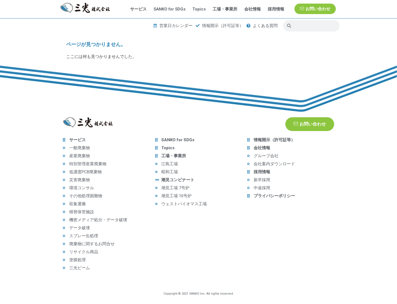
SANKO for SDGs (170, 9)
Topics (199, 9)
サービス (138, 9)
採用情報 (276, 9)
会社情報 (252, 9)
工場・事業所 (225, 9)
